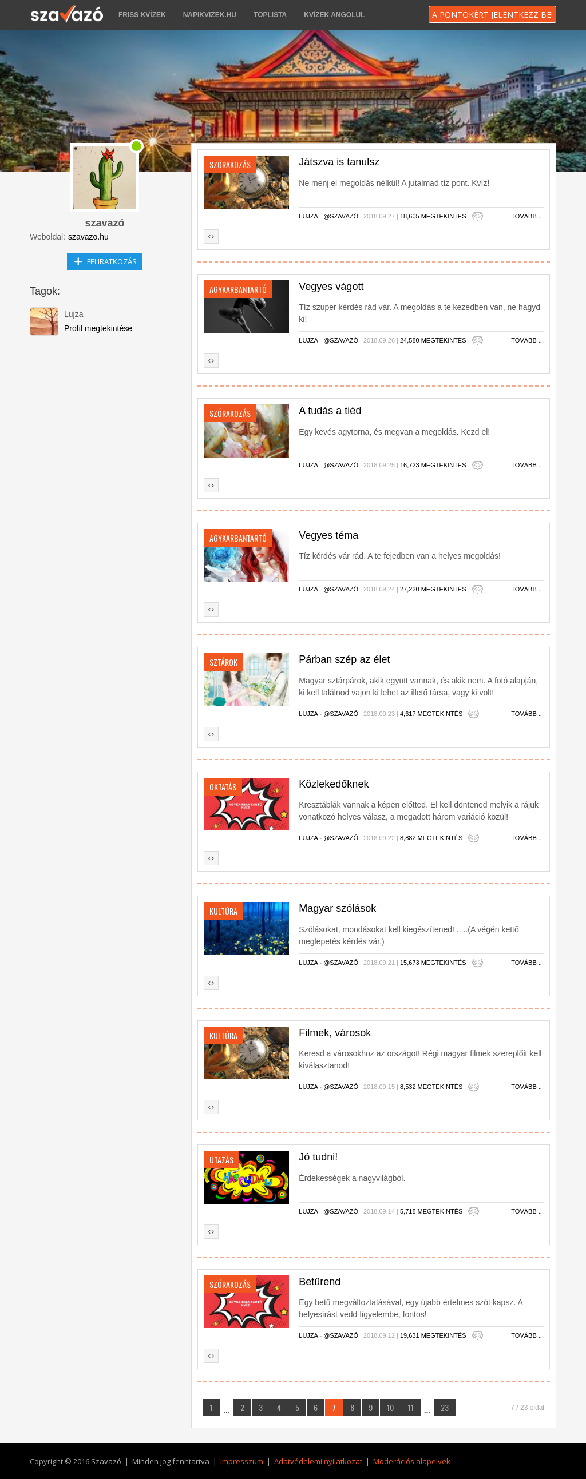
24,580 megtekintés (433, 340)
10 (390, 1407)
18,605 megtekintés (433, 216)
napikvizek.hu (209, 15)
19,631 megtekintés (433, 1335)
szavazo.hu (88, 236)
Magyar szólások (337, 908)
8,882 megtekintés (431, 837)
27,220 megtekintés (433, 589)
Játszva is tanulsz (339, 162)
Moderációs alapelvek (411, 1461)
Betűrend (319, 1281)
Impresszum (241, 1461)
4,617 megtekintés (431, 713)
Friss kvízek (142, 15)
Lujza (309, 216)
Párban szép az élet (344, 659)
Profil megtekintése (98, 328)
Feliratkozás (105, 260)
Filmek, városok (335, 1033)
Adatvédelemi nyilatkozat (318, 1461)
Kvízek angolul (334, 15)
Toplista (270, 15)
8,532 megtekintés (431, 1086)
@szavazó (341, 216)
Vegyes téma (328, 535)
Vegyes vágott (331, 286)
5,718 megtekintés (431, 1211)
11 (411, 1407)
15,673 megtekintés (433, 962)
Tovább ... (527, 216)
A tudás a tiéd (330, 410)
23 (445, 1407)
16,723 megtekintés (433, 465)
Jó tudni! (318, 1157)
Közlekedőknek (334, 784)
